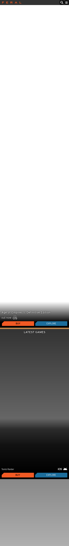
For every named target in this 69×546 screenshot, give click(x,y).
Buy (18, 323)
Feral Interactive (11, 2)
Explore (51, 323)
